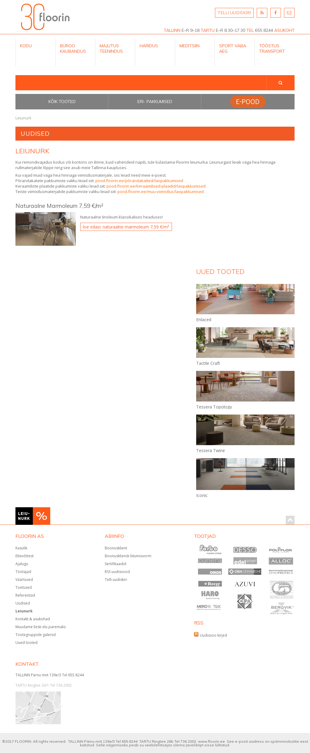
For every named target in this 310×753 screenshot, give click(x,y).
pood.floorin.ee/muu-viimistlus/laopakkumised (160, 191)
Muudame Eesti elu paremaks (40, 626)
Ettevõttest (24, 555)
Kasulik (21, 548)
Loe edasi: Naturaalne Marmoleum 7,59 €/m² (126, 227)
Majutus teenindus (111, 48)
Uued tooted (26, 642)
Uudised (22, 603)
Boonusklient (116, 548)
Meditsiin (190, 45)
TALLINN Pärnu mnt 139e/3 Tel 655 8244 (49, 675)
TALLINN (172, 30)
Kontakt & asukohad (32, 618)
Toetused (23, 587)
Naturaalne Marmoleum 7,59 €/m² (59, 205)
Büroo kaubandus (73, 48)
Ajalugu (21, 563)
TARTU (208, 30)
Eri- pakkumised (154, 101)
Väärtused (24, 579)
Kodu (26, 45)
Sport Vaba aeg (232, 48)
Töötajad (23, 571)
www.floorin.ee (211, 741)
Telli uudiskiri (116, 579)
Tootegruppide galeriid (35, 634)
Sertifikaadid (115, 563)
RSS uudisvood (117, 571)
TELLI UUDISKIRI (234, 12)
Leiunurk (24, 611)
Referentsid (25, 595)
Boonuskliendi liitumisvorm (128, 555)
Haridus (149, 45)
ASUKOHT (284, 30)
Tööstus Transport (272, 48)
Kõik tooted (62, 101)
